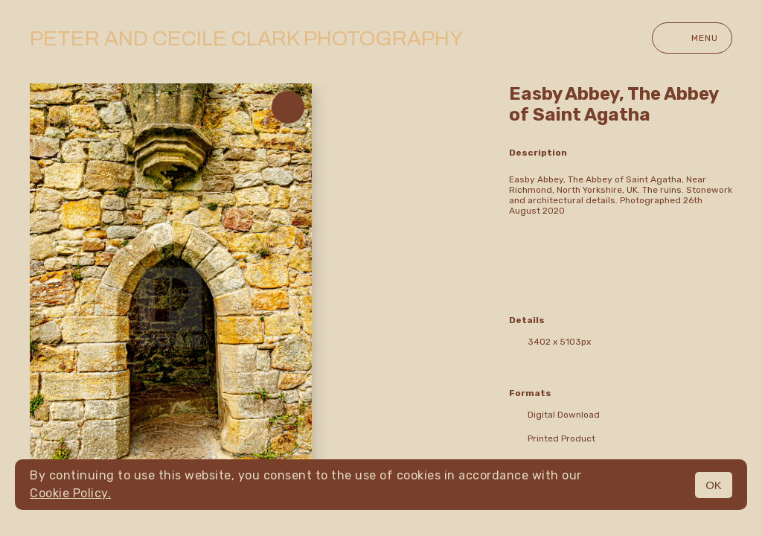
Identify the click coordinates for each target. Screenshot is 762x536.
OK (713, 485)
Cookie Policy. (70, 493)
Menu (692, 38)
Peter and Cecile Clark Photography (246, 38)
